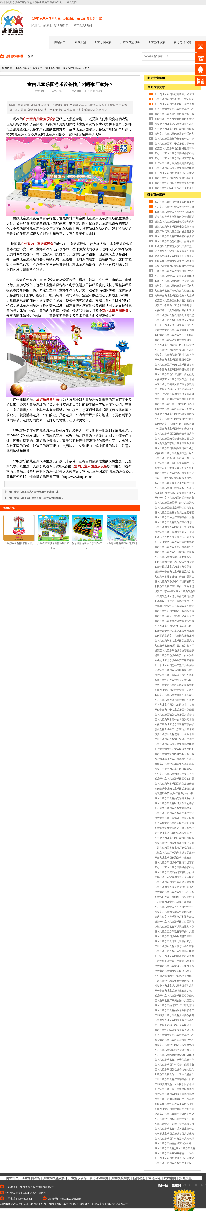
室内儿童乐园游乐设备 (90, 466)
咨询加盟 (80, 42)
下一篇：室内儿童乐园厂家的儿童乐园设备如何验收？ (34, 498)
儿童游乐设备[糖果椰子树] (18, 543)
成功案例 (170, 1178)
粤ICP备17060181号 (117, 1203)
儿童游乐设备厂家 (46, 399)
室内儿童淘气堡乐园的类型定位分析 (174, 783)
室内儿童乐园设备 (115, 310)
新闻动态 (37, 68)
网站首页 (60, 42)
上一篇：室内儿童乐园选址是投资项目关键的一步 (31, 491)
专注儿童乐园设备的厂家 (32, 1203)
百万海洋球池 (182, 42)
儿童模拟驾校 (120, 1178)
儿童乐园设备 (103, 42)
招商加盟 (185, 1178)
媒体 (30, 56)
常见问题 (154, 1178)
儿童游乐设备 (157, 42)
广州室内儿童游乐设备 (39, 119)
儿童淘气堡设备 (130, 42)
